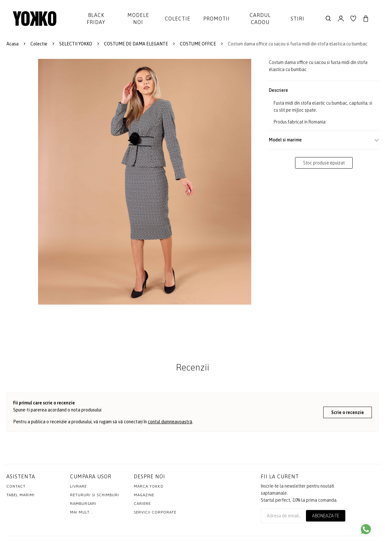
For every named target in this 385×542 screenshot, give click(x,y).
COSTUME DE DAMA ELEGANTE (136, 43)
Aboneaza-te (325, 515)
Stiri (297, 18)
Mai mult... (81, 512)
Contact (16, 486)
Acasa (12, 43)
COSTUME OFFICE (198, 43)
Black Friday (96, 18)
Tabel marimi (20, 495)
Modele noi (138, 18)
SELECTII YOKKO (75, 43)
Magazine (144, 495)
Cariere (142, 503)
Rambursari (83, 503)
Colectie (177, 18)
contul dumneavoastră (170, 421)
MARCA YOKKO (149, 486)
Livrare (78, 486)
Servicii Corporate (155, 512)
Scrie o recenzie (347, 412)
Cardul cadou (260, 18)
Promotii (216, 18)
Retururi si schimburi (94, 495)
